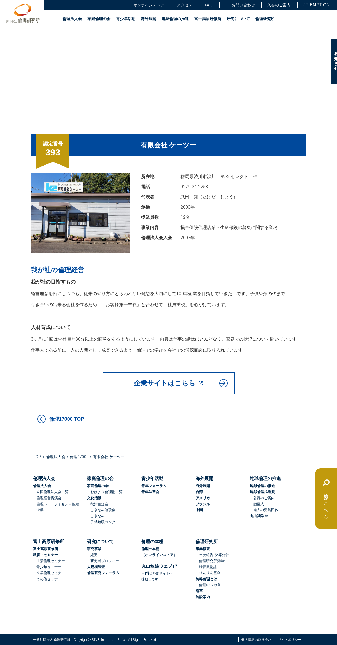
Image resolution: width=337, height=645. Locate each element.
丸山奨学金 (259, 516)
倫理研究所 (265, 19)
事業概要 (203, 549)
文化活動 (94, 498)
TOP (37, 457)
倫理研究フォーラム (103, 573)
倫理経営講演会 (48, 498)
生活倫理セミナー (50, 561)
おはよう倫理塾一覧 (106, 492)
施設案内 (203, 597)
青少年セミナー (48, 567)
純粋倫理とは (206, 579)
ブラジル (203, 504)
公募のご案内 (264, 498)
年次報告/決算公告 (214, 555)
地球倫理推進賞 (262, 492)
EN (312, 5)
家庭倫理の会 (98, 19)
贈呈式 (258, 504)
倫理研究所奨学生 (213, 561)
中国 (199, 510)
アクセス (184, 5)
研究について (238, 19)
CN (326, 5)
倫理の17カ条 (210, 585)
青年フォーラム (153, 486)
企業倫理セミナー (50, 573)
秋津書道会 (99, 504)
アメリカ (203, 498)
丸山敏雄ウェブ (159, 566)
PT (319, 5)
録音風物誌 (208, 567)
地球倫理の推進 (175, 19)
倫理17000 (79, 457)
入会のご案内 (278, 5)
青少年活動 (125, 19)
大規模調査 (96, 567)
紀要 (94, 555)
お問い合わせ (240, 5)
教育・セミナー (45, 555)
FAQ (208, 5)
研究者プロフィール (106, 561)
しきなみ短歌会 (102, 510)
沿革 (199, 591)
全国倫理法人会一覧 (52, 492)
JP (306, 5)
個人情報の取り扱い (256, 640)
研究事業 (94, 549)
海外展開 (148, 19)
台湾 (199, 492)
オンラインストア (148, 5)
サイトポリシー (289, 640)
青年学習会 (150, 492)
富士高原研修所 (207, 19)
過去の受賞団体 (265, 510)
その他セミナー (48, 579)
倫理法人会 (72, 19)
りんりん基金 (209, 573)
